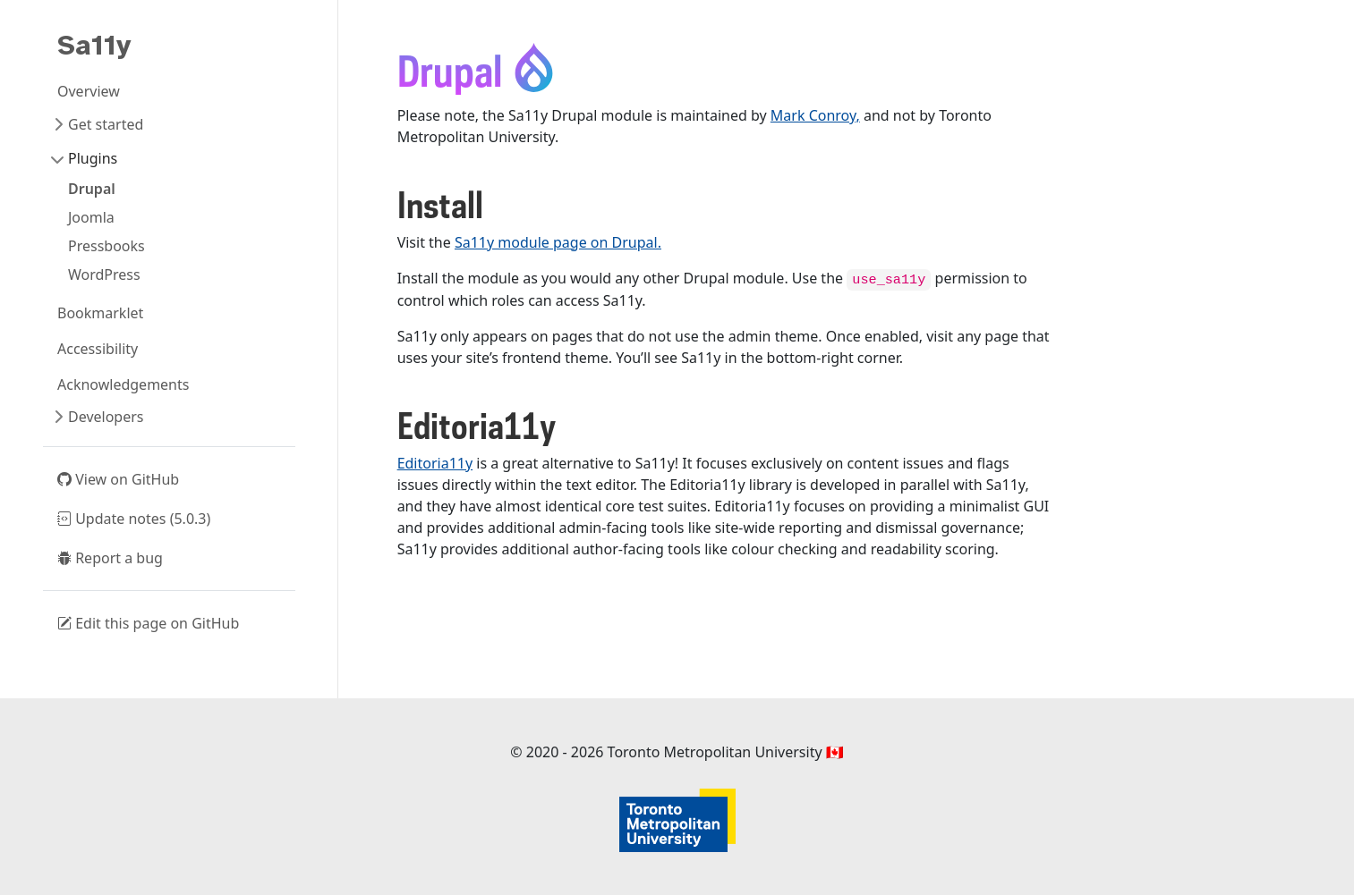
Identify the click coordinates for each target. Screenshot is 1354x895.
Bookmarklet (100, 313)
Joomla (91, 217)
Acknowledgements (123, 384)
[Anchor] (496, 206)
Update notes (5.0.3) (133, 518)
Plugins (92, 158)
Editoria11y (435, 463)
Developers (105, 416)
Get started (105, 124)
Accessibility (97, 349)
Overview (88, 91)
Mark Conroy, (815, 115)
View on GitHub (118, 479)
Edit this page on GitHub (148, 623)
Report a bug (110, 558)
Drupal (91, 188)
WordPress (104, 274)
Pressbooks (106, 246)
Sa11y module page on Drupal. (558, 242)
